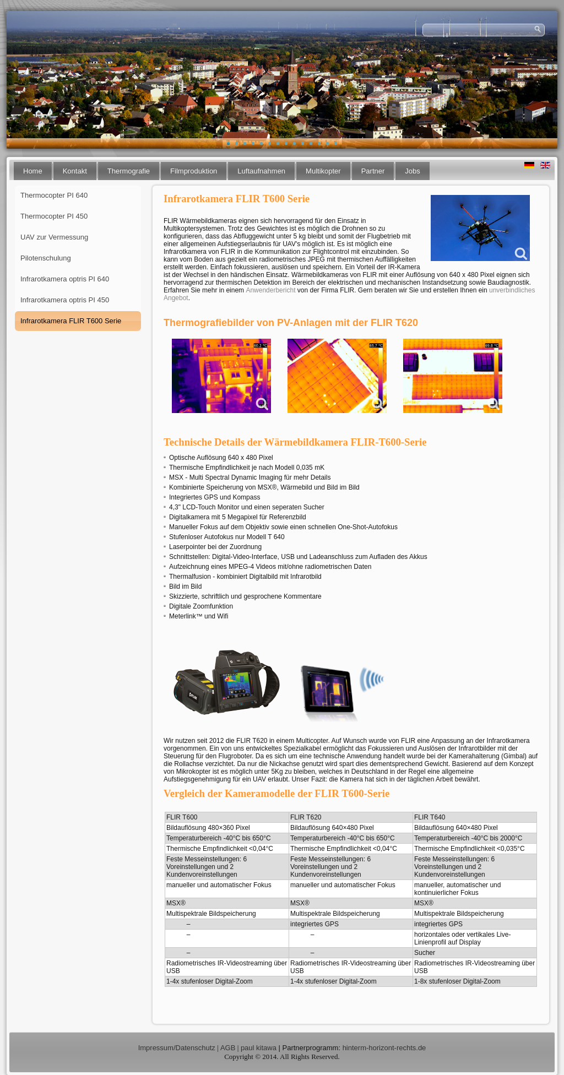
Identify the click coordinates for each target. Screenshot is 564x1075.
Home (32, 171)
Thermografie (128, 171)
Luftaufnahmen (261, 171)
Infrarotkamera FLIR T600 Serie (70, 321)
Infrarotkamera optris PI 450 (64, 300)
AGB (227, 1048)
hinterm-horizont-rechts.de (384, 1048)
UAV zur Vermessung (54, 237)
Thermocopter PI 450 (54, 216)
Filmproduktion (193, 171)
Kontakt (75, 171)
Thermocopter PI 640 (54, 195)
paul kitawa (258, 1048)
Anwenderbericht (270, 290)
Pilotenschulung (45, 258)
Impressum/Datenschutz (176, 1048)
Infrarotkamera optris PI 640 (64, 279)
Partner (373, 171)
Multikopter (323, 171)
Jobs (412, 171)
